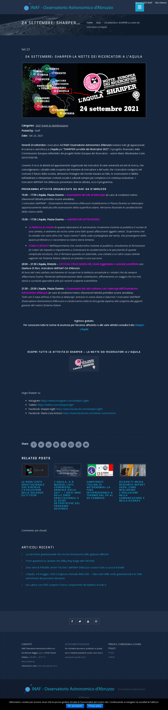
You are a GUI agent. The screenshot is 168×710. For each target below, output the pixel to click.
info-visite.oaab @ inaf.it (47, 666)
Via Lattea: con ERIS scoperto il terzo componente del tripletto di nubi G (66, 584)
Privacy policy (95, 706)
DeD (98, 22)
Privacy (111, 652)
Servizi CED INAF (144, 2)
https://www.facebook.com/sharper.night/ (79, 409)
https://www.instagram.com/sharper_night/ (65, 400)
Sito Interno (161, 2)
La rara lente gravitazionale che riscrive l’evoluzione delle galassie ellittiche (33, 488)
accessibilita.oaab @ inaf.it (75, 657)
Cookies (111, 657)
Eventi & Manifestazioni (55, 125)
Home (90, 22)
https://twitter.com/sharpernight (55, 404)
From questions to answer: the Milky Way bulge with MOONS (60, 560)
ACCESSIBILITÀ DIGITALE (77, 644)
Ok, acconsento (75, 706)
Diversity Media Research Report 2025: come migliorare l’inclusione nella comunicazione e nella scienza (132, 491)
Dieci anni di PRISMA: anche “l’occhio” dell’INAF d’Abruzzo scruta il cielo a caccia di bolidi (75, 567)
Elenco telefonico (28, 661)
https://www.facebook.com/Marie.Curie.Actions (89, 413)
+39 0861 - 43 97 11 (37, 657)
